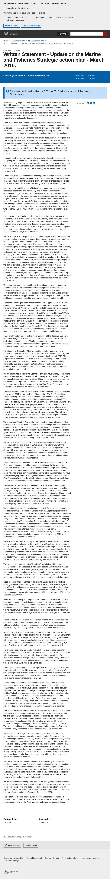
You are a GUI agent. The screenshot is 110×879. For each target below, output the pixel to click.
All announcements (36, 41)
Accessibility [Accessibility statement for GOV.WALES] (19, 858)
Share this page (14, 845)
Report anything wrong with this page (17, 837)
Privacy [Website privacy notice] (56, 858)
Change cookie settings (31, 25)
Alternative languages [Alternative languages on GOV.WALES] (11, 861)
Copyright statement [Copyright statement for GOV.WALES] (34, 858)
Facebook (91, 103)
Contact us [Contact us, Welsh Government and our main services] (7, 858)
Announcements (18, 41)
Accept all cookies (11, 25)
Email (94, 103)
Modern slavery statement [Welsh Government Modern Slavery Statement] (90, 858)
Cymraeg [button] (62, 34)
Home (5, 41)
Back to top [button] (32, 845)
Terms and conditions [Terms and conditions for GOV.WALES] (70, 858)
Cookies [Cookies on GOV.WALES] (47, 858)
